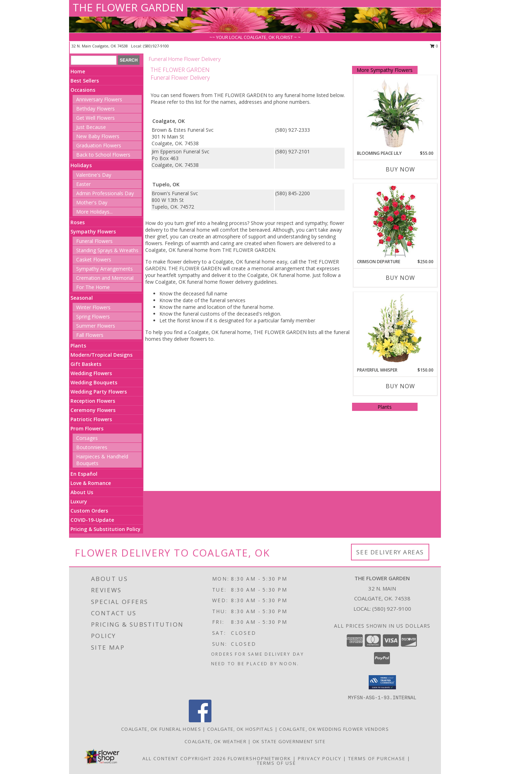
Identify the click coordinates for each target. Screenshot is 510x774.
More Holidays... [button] (94, 211)
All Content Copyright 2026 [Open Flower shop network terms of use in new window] (184, 758)
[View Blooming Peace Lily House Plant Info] (395, 113)
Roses (77, 222)
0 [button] (434, 46)
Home (77, 71)
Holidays (81, 165)
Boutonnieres (91, 447)
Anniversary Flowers (99, 99)
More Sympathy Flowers (385, 70)
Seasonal (81, 297)
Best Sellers (84, 80)
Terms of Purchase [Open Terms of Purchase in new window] (377, 758)
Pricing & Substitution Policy (105, 529)
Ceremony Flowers (92, 410)
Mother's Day (91, 202)
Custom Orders (89, 510)
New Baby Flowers (97, 136)
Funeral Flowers (94, 241)
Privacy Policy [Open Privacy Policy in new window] (319, 758)
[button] (382, 682)
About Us (81, 492)
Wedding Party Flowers (98, 391)
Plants (78, 345)
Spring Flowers (93, 316)
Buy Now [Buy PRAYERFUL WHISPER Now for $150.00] (400, 386)
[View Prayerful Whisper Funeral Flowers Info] (395, 330)
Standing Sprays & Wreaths (107, 250)
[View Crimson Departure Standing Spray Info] (395, 221)
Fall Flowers (89, 335)
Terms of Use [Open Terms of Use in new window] (276, 763)
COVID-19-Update (92, 519)
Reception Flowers (92, 400)
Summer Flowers (95, 325)
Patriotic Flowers (91, 419)
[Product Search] (94, 60)
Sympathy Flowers (93, 231)
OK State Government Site (289, 741)
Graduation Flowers (98, 145)
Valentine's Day (93, 174)
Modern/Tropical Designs (101, 354)
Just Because (91, 127)
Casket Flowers (93, 259)
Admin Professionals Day (105, 193)
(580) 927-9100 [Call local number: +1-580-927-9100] (156, 46)
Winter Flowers (93, 307)
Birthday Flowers (95, 108)
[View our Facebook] (200, 720)
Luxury (78, 501)
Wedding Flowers (91, 373)
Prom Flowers (86, 428)
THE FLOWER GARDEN (128, 7)
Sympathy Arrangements (104, 268)
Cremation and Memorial (105, 278)
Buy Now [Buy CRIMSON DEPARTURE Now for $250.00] (400, 278)
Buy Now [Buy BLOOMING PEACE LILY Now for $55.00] (400, 169)
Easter (83, 184)
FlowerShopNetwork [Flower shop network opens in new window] (259, 758)
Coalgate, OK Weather (215, 741)
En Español (83, 473)
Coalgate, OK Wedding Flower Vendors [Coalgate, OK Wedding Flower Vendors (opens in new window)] (334, 729)
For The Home (93, 287)
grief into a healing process (216, 223)
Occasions (82, 89)
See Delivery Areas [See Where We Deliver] (390, 552)
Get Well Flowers (95, 117)
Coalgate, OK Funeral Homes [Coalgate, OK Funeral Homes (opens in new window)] (161, 729)
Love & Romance (90, 483)
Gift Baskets (85, 364)
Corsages (87, 438)
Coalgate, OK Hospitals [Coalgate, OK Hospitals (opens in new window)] (240, 729)
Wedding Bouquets (93, 382)
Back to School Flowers (103, 154)
